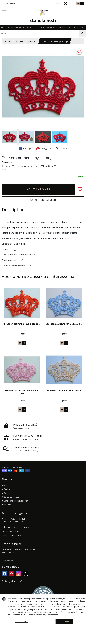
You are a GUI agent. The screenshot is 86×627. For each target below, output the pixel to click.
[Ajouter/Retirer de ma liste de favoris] (80, 189)
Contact (58, 3)
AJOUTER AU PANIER (38, 189)
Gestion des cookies (10, 531)
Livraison (6, 504)
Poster (61, 148)
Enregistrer (44, 148)
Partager (25, 148)
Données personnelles (11, 535)
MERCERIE (20, 41)
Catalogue (7, 489)
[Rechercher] (82, 33)
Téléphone (7, 560)
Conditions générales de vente (16, 501)
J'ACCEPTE (65, 621)
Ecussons (32, 41)
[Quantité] (7, 177)
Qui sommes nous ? (11, 497)
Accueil (8, 41)
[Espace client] (65, 3)
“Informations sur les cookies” (49, 612)
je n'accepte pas (21, 621)
